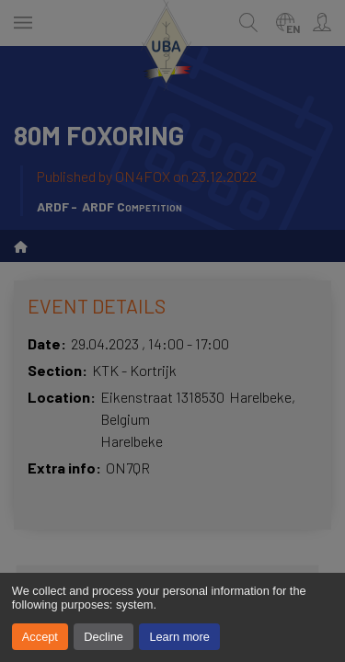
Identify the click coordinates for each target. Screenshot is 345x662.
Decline (103, 637)
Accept (40, 637)
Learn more (179, 637)
